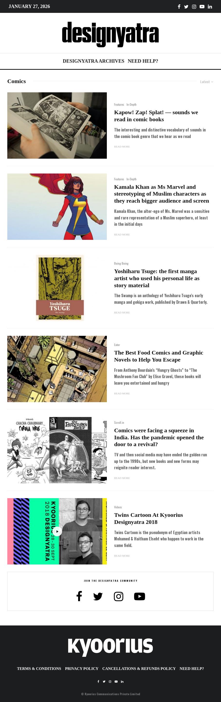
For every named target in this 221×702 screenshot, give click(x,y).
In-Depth (132, 104)
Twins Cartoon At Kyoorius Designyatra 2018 (148, 518)
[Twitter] (186, 6)
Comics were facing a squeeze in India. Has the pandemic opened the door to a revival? (159, 437)
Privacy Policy (81, 669)
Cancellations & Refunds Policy (139, 669)
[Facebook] (179, 6)
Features (119, 104)
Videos (118, 507)
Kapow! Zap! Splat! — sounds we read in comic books (156, 115)
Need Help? (143, 61)
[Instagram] (194, 6)
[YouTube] (202, 6)
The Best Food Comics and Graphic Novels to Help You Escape (158, 356)
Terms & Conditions (39, 669)
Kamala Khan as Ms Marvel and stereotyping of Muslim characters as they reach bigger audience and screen (161, 194)
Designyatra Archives (93, 61)
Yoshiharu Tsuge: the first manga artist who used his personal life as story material (157, 278)
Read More (122, 146)
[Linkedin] (210, 6)
